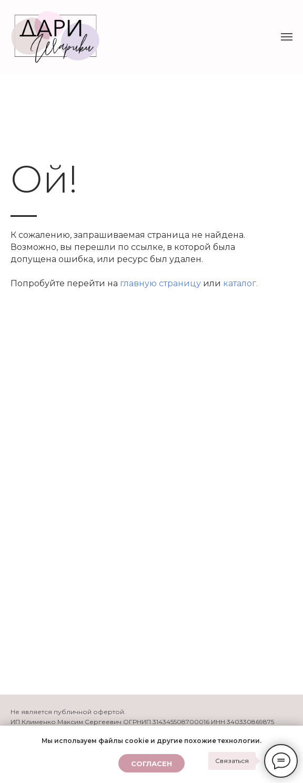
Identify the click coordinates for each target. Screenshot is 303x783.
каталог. (240, 283)
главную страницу (160, 283)
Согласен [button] (151, 763)
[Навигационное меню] (286, 37)
